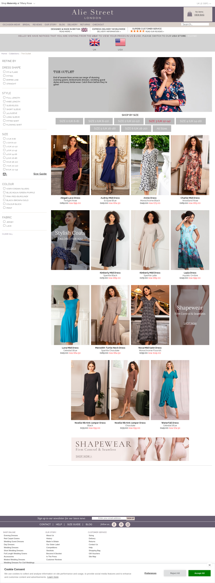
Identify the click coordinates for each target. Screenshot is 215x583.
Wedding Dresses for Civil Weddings (19, 563)
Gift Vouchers (94, 554)
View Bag (199, 15)
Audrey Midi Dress (110, 198)
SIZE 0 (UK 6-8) (69, 121)
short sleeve (13, 109)
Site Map (92, 557)
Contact (45, 524)
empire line (12, 80)
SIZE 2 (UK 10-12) (129, 121)
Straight (11, 84)
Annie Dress (150, 198)
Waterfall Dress (170, 423)
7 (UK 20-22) (12, 166)
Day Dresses (9, 544)
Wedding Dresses (11, 547)
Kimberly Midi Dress (110, 272)
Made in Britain (52, 541)
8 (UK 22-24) (12, 169)
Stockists (50, 551)
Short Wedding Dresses (13, 551)
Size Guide (40, 173)
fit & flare (12, 72)
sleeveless (12, 105)
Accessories (9, 557)
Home (4, 53)
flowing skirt (14, 125)
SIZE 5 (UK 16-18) (105, 128)
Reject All (175, 573)
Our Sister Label (53, 544)
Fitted (9, 76)
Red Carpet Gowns (12, 538)
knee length (13, 101)
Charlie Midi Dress (190, 198)
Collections (14, 53)
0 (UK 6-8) (11, 139)
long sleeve (13, 117)
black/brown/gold (17, 200)
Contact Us (93, 544)
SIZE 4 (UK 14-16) (191, 121)
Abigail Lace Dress (70, 198)
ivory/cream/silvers (17, 189)
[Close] (192, 36)
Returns (85, 25)
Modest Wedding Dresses (14, 560)
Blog (62, 25)
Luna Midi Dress (70, 348)
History (49, 538)
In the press (51, 557)
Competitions (51, 547)
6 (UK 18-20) (12, 162)
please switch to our (164, 36)
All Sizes (162, 128)
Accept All (200, 573)
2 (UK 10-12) (11, 146)
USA (120, 49)
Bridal (26, 25)
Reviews (37, 25)
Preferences (151, 573)
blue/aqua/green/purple (20, 192)
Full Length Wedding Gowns (15, 554)
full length (13, 98)
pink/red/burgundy (17, 196)
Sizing (91, 535)
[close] (209, 565)
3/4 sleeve (11, 113)
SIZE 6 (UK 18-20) (136, 128)
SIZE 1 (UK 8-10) (99, 121)
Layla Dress (190, 272)
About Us (50, 535)
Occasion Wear (11, 25)
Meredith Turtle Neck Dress (110, 348)
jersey (9, 222)
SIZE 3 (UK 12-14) (159, 121)
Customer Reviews (54, 560)
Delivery (72, 25)
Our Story (51, 25)
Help (59, 524)
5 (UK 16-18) (11, 158)
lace (8, 226)
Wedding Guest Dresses (14, 541)
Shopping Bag (94, 551)
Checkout (98, 25)
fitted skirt (12, 121)
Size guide (73, 524)
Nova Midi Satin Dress (150, 348)
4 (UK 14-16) (11, 154)
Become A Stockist (54, 554)
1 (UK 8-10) (11, 143)
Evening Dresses (11, 535)
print (9, 208)
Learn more (52, 577)
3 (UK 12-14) (11, 150)
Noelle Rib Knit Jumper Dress (90, 423)
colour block (14, 204)
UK (94, 49)
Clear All (7, 234)
